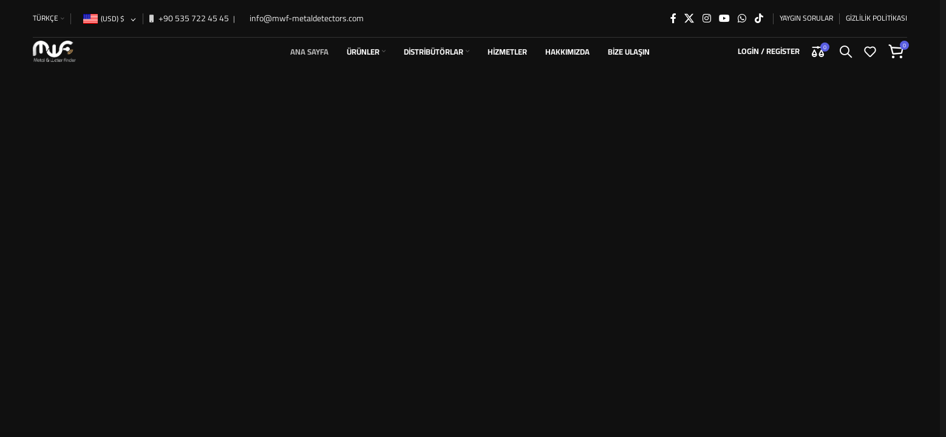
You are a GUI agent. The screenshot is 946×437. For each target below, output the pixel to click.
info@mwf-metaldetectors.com (306, 10)
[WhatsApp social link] (742, 10)
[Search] (846, 45)
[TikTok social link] (758, 10)
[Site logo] (65, 45)
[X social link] (689, 10)
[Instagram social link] (706, 10)
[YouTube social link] (724, 10)
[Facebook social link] (673, 10)
